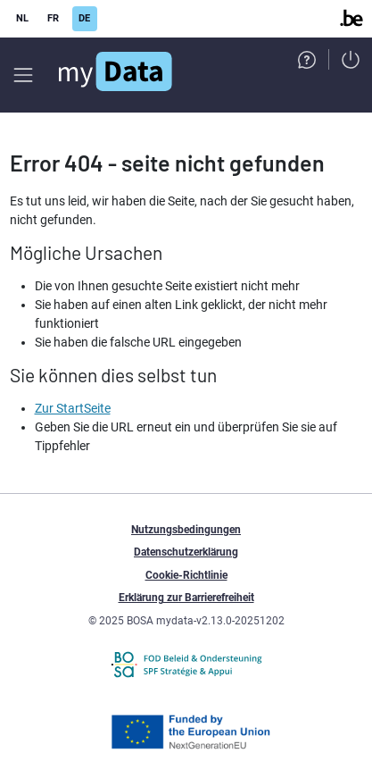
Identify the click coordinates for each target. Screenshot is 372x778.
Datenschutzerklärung (186, 552)
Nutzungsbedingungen (186, 529)
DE (84, 18)
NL (22, 18)
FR (53, 18)
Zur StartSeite (73, 408)
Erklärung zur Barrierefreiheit (186, 597)
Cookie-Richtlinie (186, 575)
